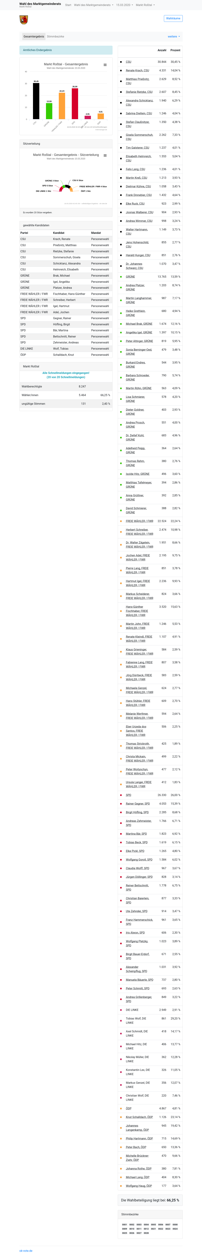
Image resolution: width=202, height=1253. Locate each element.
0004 (146, 1224)
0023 (167, 1229)
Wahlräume (173, 18)
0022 (160, 1229)
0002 (131, 1224)
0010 (131, 1229)
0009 (124, 1229)
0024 (175, 1229)
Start (68, 5)
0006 (160, 1224)
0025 (124, 1233)
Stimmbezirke (55, 36)
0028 (146, 1233)
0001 (124, 1224)
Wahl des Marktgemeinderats (92, 5)
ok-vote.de (25, 1250)
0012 (146, 1229)
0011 (139, 1229)
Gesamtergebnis (34, 36)
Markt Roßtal (144, 5)
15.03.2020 (123, 5)
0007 (167, 1224)
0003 (139, 1224)
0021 (153, 1229)
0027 (139, 1233)
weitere (173, 36)
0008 (175, 1224)
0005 (153, 1224)
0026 (131, 1233)
